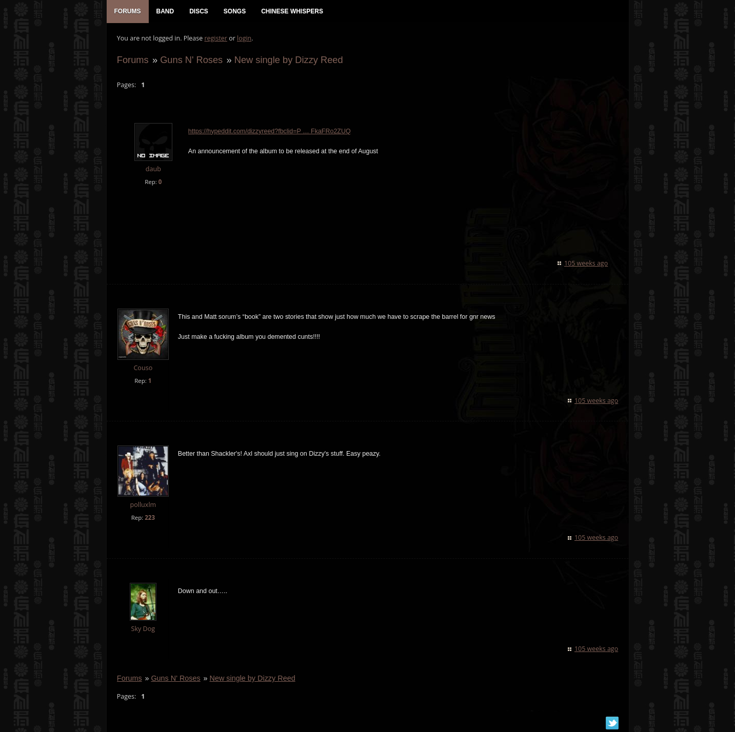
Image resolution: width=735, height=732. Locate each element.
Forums (133, 59)
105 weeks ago (586, 263)
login (244, 38)
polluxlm (143, 505)
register (215, 38)
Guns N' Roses (191, 59)
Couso (142, 367)
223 (150, 518)
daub (153, 169)
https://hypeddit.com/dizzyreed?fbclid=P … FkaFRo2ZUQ (269, 131)
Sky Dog (143, 629)
